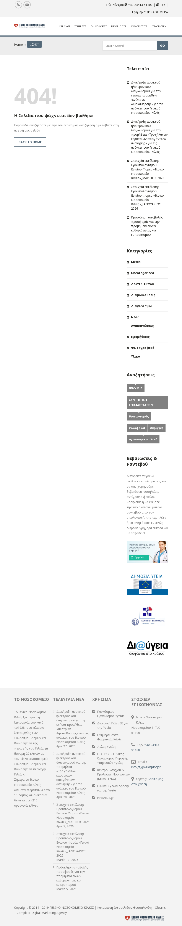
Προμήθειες (140, 337)
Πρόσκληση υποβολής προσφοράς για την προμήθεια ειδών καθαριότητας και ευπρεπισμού (147, 226)
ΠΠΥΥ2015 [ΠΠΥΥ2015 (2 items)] (135, 388)
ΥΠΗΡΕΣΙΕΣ (80, 26)
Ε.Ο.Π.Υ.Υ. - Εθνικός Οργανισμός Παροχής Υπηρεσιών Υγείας (112, 758)
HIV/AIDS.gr (105, 798)
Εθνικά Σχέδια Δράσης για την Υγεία (113, 788)
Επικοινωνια (158, 26)
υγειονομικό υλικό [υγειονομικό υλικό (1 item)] (143, 439)
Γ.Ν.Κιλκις (64, 26)
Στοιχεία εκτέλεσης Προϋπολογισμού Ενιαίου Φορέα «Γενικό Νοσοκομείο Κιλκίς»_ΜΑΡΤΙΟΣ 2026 (147, 169)
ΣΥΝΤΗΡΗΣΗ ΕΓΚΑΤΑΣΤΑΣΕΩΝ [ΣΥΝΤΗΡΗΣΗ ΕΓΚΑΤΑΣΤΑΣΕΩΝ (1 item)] (141, 402)
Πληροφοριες (99, 26)
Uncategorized (142, 273)
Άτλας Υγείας (106, 747)
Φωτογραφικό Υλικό (142, 352)
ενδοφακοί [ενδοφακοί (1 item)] (137, 428)
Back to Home (30, 142)
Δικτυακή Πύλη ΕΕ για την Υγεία (112, 725)
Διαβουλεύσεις (143, 295)
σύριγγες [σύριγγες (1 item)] (156, 428)
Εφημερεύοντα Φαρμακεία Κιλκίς (109, 737)
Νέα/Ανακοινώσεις (142, 321)
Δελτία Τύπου (142, 284)
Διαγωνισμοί (141, 306)
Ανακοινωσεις (139, 26)
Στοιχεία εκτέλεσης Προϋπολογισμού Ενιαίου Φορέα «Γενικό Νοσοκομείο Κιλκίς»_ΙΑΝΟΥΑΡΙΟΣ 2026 (147, 197)
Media (136, 262)
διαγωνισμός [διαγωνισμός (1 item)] (139, 416)
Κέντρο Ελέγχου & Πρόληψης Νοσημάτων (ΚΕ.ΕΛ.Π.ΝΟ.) (113, 774)
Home (18, 44)
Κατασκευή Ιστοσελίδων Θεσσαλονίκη (125, 907)
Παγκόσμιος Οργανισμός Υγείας (110, 713)
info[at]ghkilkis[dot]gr (146, 767)
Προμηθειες (118, 26)
